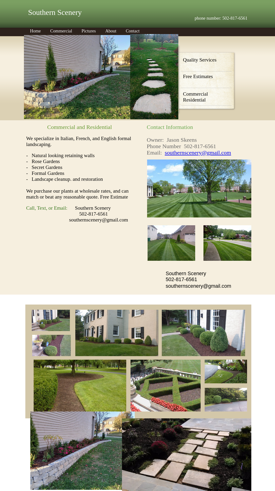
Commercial (61, 30)
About (110, 30)
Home (35, 30)
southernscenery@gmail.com (198, 153)
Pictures (88, 30)
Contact (133, 30)
